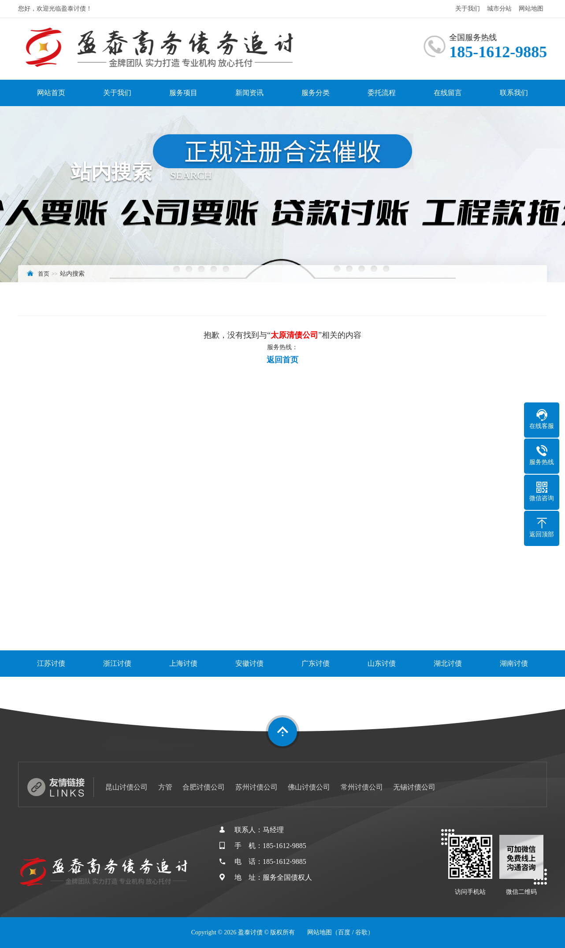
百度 (344, 932)
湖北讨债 (448, 663)
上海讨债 (183, 663)
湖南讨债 (514, 663)
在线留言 (448, 92)
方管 (165, 787)
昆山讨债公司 (126, 787)
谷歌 (361, 932)
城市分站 (499, 8)
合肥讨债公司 (203, 787)
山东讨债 (382, 663)
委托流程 (382, 92)
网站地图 (531, 8)
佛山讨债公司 (309, 787)
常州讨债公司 (362, 787)
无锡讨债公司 (414, 787)
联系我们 (514, 92)
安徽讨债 (249, 663)
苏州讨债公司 (256, 787)
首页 (43, 273)
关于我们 (467, 8)
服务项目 (183, 92)
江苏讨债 (51, 663)
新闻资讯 (249, 92)
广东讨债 (315, 663)
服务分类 (315, 92)
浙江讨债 (117, 663)
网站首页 (51, 92)
